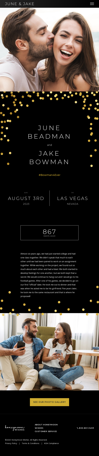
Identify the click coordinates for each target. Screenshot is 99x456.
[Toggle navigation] (92, 4)
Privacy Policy (11, 443)
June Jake (20, 3)
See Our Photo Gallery (49, 402)
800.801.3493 (86, 428)
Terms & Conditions (31, 443)
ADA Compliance (51, 443)
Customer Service (46, 431)
